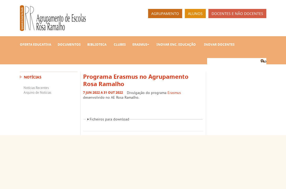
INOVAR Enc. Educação (176, 44)
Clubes (120, 44)
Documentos (69, 44)
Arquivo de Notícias (37, 92)
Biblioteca (96, 44)
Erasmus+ (140, 44)
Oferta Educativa (35, 44)
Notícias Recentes (36, 88)
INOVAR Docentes (219, 44)
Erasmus (174, 92)
